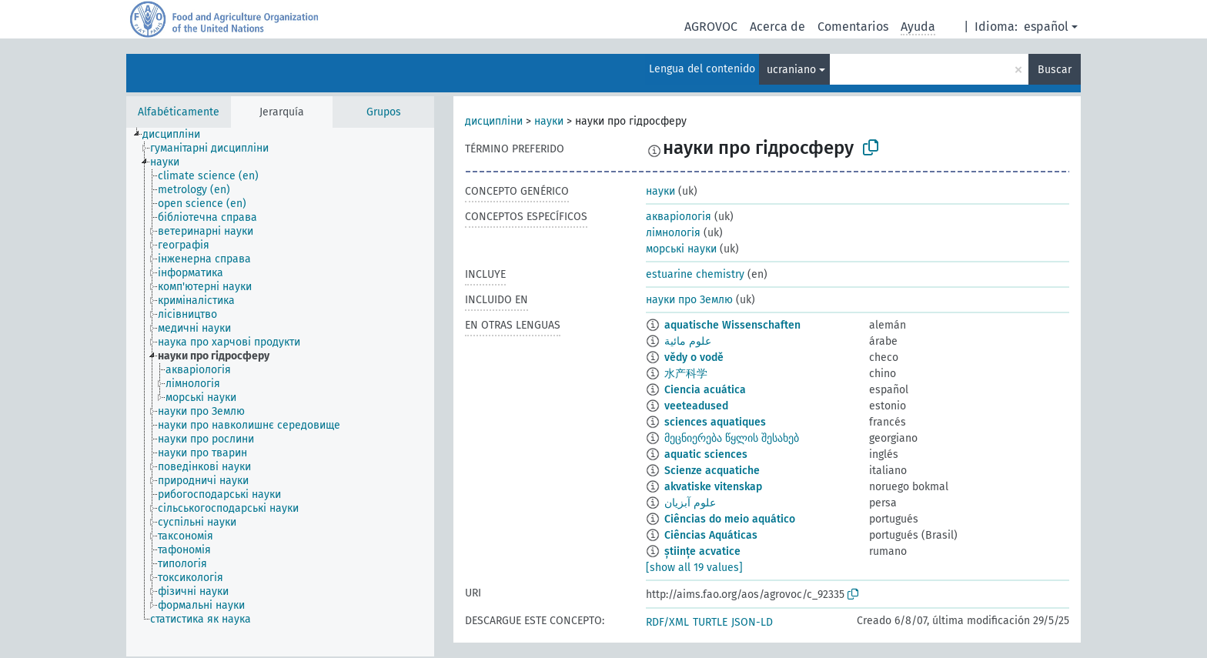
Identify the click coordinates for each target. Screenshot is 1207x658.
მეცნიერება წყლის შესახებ (731, 438)
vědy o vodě (694, 357)
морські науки (681, 249)
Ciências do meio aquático (729, 519)
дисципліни (494, 121)
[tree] (280, 392)
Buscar (1055, 69)
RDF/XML (667, 622)
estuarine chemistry (695, 274)
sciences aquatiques (715, 422)
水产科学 (685, 373)
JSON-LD (752, 622)
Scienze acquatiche (712, 470)
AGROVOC (710, 26)
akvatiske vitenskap (713, 486)
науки (548, 121)
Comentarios (852, 26)
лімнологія (673, 232)
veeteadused (696, 406)
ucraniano (791, 69)
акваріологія (678, 216)
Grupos (383, 112)
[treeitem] (178, 135)
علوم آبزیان (690, 502)
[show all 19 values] (694, 567)
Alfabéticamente (178, 112)
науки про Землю (689, 299)
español (1046, 26)
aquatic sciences (705, 454)
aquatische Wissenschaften (732, 325)
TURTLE (710, 622)
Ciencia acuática (705, 389)
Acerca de (777, 26)
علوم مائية (687, 341)
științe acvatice (702, 551)
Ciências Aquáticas (710, 535)
